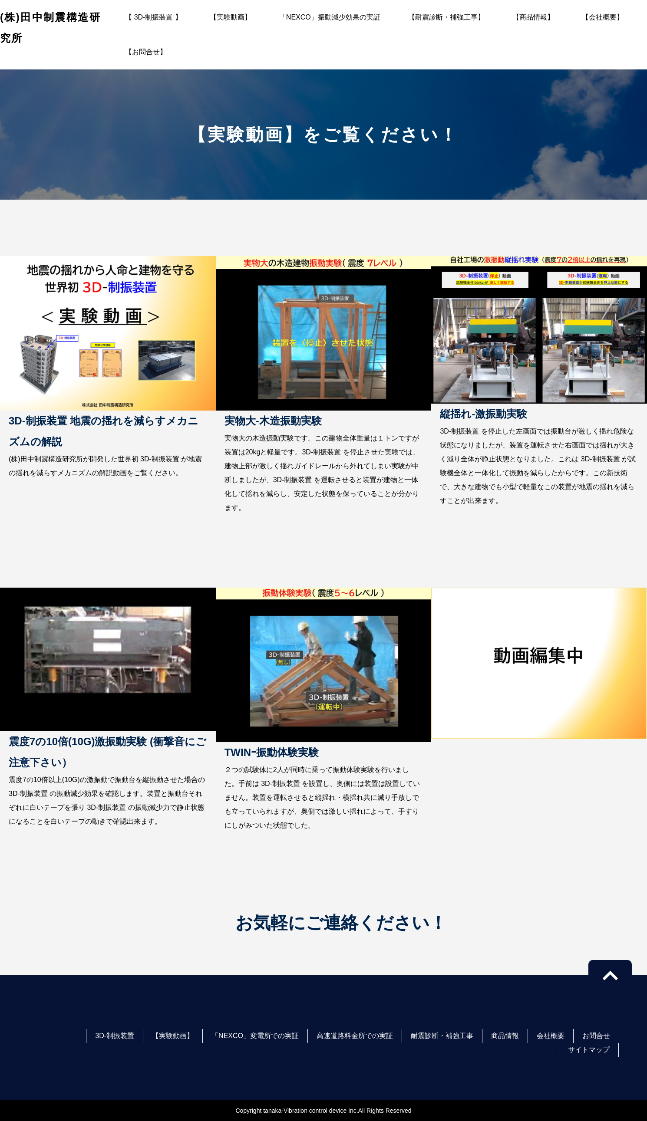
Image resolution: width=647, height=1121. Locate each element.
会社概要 (550, 1035)
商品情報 (505, 1035)
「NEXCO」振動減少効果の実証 (329, 17)
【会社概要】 (603, 17)
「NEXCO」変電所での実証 (255, 1035)
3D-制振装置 (114, 1035)
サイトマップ (589, 1049)
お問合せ (596, 1035)
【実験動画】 (230, 17)
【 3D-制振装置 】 (153, 17)
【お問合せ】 (146, 52)
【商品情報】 (533, 17)
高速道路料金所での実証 (355, 1035)
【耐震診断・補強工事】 (446, 17)
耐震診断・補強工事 (442, 1035)
